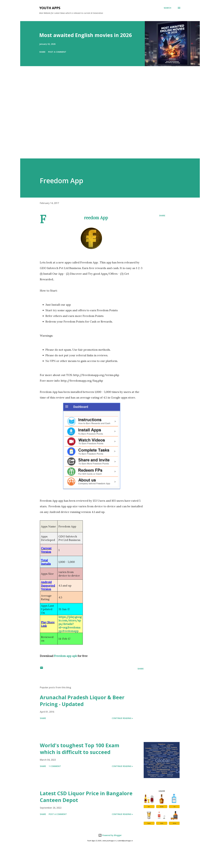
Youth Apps (49, 7)
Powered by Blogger (110, 835)
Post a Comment (57, 52)
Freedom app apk (65, 656)
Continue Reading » (122, 718)
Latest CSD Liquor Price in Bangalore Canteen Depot (86, 797)
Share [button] (42, 52)
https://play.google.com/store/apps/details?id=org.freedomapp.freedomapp (70, 624)
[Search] (167, 8)
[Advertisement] (104, 116)
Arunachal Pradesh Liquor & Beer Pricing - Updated (82, 701)
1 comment (55, 766)
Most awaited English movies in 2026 (85, 35)
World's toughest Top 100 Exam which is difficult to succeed (79, 749)
